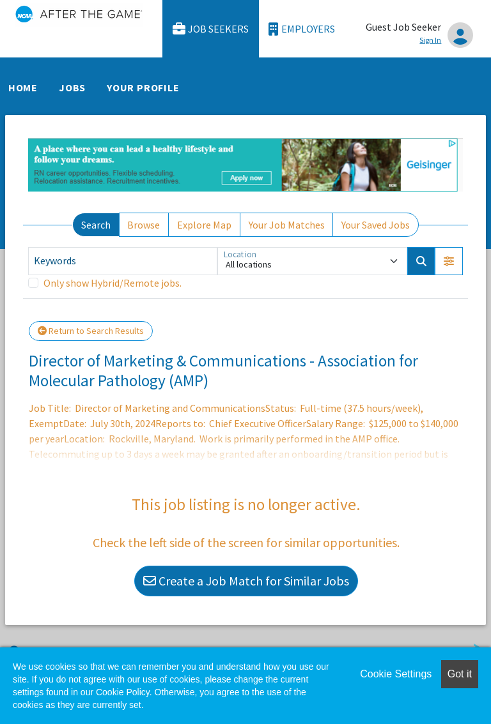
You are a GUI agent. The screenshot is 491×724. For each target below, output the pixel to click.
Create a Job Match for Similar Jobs (246, 581)
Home (23, 87)
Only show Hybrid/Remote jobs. (112, 282)
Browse (143, 224)
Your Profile (143, 87)
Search (96, 224)
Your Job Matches (287, 224)
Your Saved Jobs (375, 224)
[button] (449, 261)
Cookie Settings (396, 673)
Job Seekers (211, 29)
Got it (460, 673)
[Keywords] (122, 261)
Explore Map (204, 224)
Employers (302, 29)
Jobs (72, 87)
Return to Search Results (91, 330)
